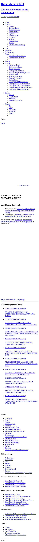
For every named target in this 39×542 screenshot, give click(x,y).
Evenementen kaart (15, 67)
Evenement (12, 111)
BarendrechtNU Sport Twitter (14, 506)
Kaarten (7, 63)
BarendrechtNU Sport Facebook (15, 486)
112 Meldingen (14, 28)
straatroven (18, 220)
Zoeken (7, 93)
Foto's (7, 54)
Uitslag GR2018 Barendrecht (18, 82)
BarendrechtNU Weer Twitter (14, 498)
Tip (10, 106)
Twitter (7, 463)
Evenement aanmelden (12, 533)
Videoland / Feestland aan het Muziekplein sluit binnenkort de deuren (19, 215)
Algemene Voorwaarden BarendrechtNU (18, 519)
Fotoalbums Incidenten (16, 58)
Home (7, 22)
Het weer (12, 37)
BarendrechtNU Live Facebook (15, 483)
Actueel (7, 24)
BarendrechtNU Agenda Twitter (15, 502)
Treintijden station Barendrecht (15, 431)
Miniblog (8, 426)
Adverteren (12, 110)
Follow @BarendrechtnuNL (10, 17)
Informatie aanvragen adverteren (15, 535)
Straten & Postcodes (15, 78)
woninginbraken (27, 221)
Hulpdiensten (13, 97)
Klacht (11, 113)
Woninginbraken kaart (16, 71)
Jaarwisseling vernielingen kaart (19, 72)
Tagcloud (12, 98)
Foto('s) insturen (10, 531)
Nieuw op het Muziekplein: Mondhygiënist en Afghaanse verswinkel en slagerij (20, 210)
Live (6, 48)
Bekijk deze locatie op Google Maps (13, 299)
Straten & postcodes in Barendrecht (16, 450)
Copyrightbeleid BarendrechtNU (15, 517)
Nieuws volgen (14, 35)
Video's (7, 61)
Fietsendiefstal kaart (11, 440)
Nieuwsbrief (9, 460)
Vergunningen (13, 41)
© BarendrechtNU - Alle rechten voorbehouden (20, 514)
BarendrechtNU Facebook (13, 481)
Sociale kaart (13, 80)
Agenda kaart (13, 74)
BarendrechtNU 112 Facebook (15, 485)
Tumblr (7, 471)
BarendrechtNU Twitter (12, 494)
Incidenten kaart (14, 65)
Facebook (8, 465)
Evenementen (9, 52)
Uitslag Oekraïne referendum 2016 (20, 87)
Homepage (8, 418)
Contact (7, 104)
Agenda (11, 33)
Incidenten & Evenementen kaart (16, 437)
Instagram (8, 467)
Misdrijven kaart (14, 30)
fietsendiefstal (14, 221)
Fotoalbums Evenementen (17, 56)
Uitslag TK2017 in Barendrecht (19, 84)
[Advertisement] (9, 155)
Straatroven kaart (10, 439)
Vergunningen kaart (15, 76)
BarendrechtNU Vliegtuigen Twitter (16, 504)
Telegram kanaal (10, 469)
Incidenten (8, 50)
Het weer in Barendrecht (13, 429)
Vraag (11, 108)
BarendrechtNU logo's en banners (16, 516)
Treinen (11, 39)
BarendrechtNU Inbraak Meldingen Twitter (19, 500)
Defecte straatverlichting (17, 45)
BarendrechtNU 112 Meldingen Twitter (18, 496)
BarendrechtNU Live (12, 427)
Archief (11, 43)
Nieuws (11, 26)
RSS (6, 462)
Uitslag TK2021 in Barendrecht (19, 85)
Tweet (3, 123)
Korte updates (13, 32)
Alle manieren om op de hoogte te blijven (18, 473)
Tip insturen (9, 529)
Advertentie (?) (23, 185)
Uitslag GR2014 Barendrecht (18, 89)
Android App (9, 458)
